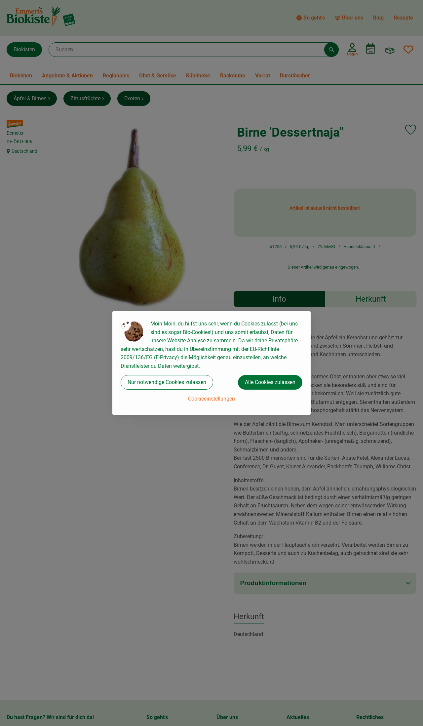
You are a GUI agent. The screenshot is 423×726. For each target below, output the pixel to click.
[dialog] (211, 363)
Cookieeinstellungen (211, 399)
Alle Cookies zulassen (270, 382)
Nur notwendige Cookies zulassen (167, 382)
